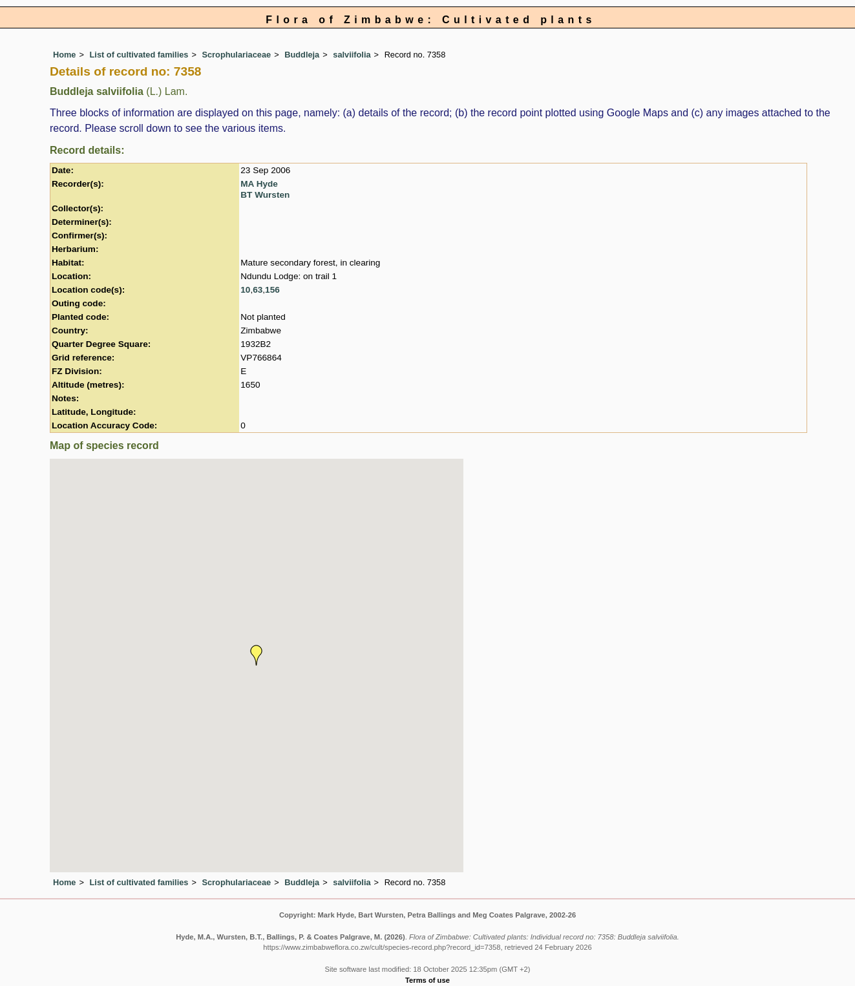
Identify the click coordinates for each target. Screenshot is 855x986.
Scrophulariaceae (236, 54)
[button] (256, 655)
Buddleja (301, 54)
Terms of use (427, 980)
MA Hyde (259, 184)
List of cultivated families (139, 54)
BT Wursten (265, 195)
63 (257, 290)
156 (272, 290)
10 (245, 290)
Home (64, 54)
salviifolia (351, 54)
